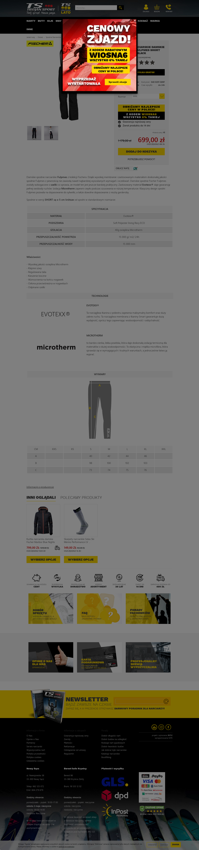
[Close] (134, 20)
